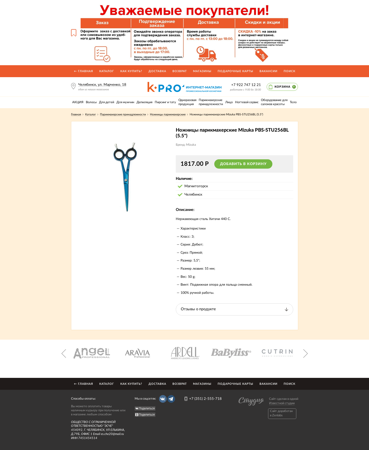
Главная (76, 114)
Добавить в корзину (243, 164)
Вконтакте (163, 399)
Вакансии (268, 71)
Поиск (289, 71)
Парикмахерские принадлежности (123, 114)
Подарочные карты (235, 71)
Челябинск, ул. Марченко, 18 (102, 84)
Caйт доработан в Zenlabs (281, 413)
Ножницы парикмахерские (168, 114)
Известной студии (282, 403)
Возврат (179, 71)
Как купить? (131, 71)
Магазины (202, 71)
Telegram (171, 399)
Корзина (285, 87)
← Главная (83, 71)
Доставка (157, 71)
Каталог (106, 71)
